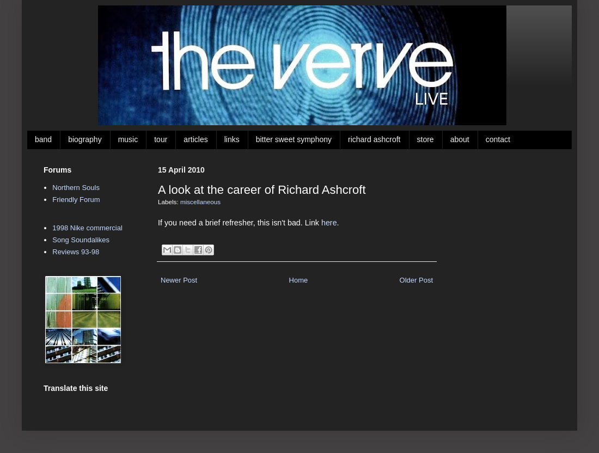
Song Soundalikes (80, 240)
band (43, 139)
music (128, 139)
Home (298, 280)
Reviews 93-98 (75, 252)
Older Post (416, 280)
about (459, 139)
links (232, 139)
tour (160, 139)
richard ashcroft (374, 139)
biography (85, 139)
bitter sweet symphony (294, 139)
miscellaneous (200, 201)
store (425, 139)
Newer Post (179, 280)
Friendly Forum (76, 199)
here (329, 222)
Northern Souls (76, 187)
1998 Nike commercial (87, 228)
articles (195, 139)
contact (498, 139)
